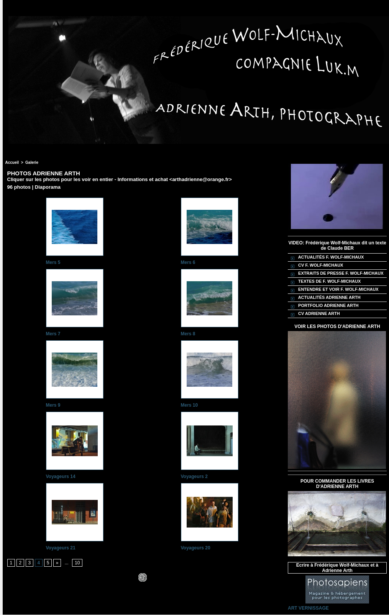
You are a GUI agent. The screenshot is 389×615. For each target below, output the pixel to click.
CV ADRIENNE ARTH (314, 314)
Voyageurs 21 (61, 548)
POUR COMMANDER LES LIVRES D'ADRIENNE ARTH (337, 483)
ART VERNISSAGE (308, 608)
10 (77, 563)
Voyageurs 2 (194, 476)
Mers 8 (188, 333)
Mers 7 (53, 333)
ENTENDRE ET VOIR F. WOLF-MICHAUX (334, 290)
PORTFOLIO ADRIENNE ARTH (324, 306)
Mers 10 (189, 405)
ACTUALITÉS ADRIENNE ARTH (325, 298)
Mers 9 (53, 405)
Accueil (12, 162)
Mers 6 (188, 262)
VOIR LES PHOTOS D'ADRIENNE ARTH (337, 326)
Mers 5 (53, 262)
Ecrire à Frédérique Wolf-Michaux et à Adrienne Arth (337, 567)
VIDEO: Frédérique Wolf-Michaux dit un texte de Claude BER (337, 245)
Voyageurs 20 (195, 548)
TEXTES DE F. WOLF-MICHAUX (325, 282)
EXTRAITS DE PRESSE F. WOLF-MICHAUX (336, 273)
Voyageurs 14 (61, 476)
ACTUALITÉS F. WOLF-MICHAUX (326, 257)
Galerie (31, 162)
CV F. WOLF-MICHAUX (316, 265)
